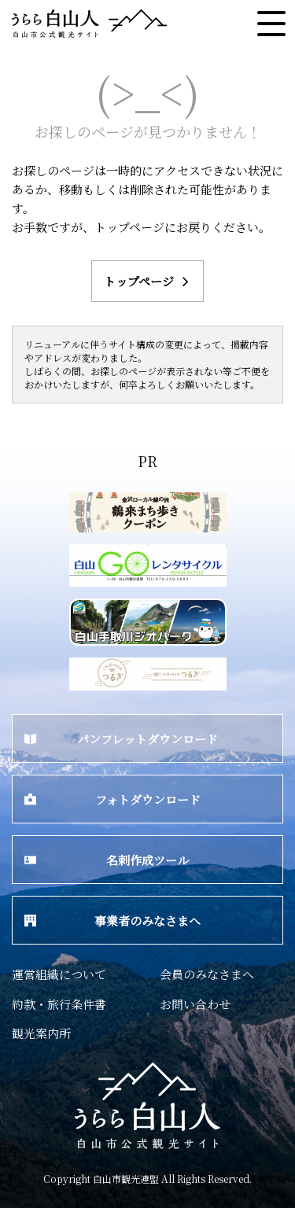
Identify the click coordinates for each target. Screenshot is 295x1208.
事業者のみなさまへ (112, 920)
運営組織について (59, 974)
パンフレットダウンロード (121, 739)
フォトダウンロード (112, 799)
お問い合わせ (195, 1004)
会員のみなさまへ (207, 974)
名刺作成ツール (106, 860)
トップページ (148, 281)
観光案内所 (41, 1033)
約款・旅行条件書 (59, 1004)
